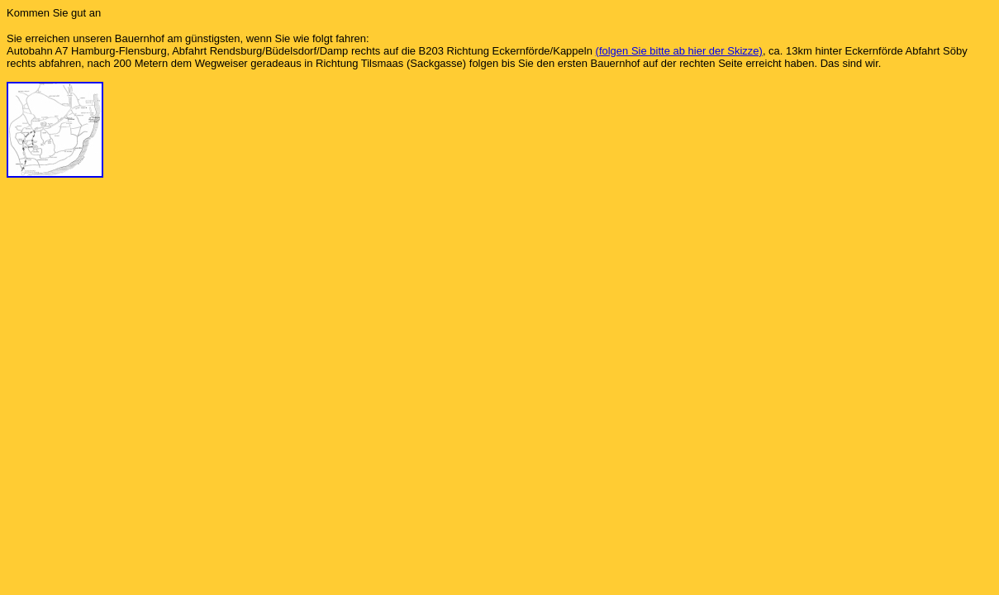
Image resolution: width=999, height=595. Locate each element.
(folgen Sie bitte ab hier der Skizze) (679, 51)
